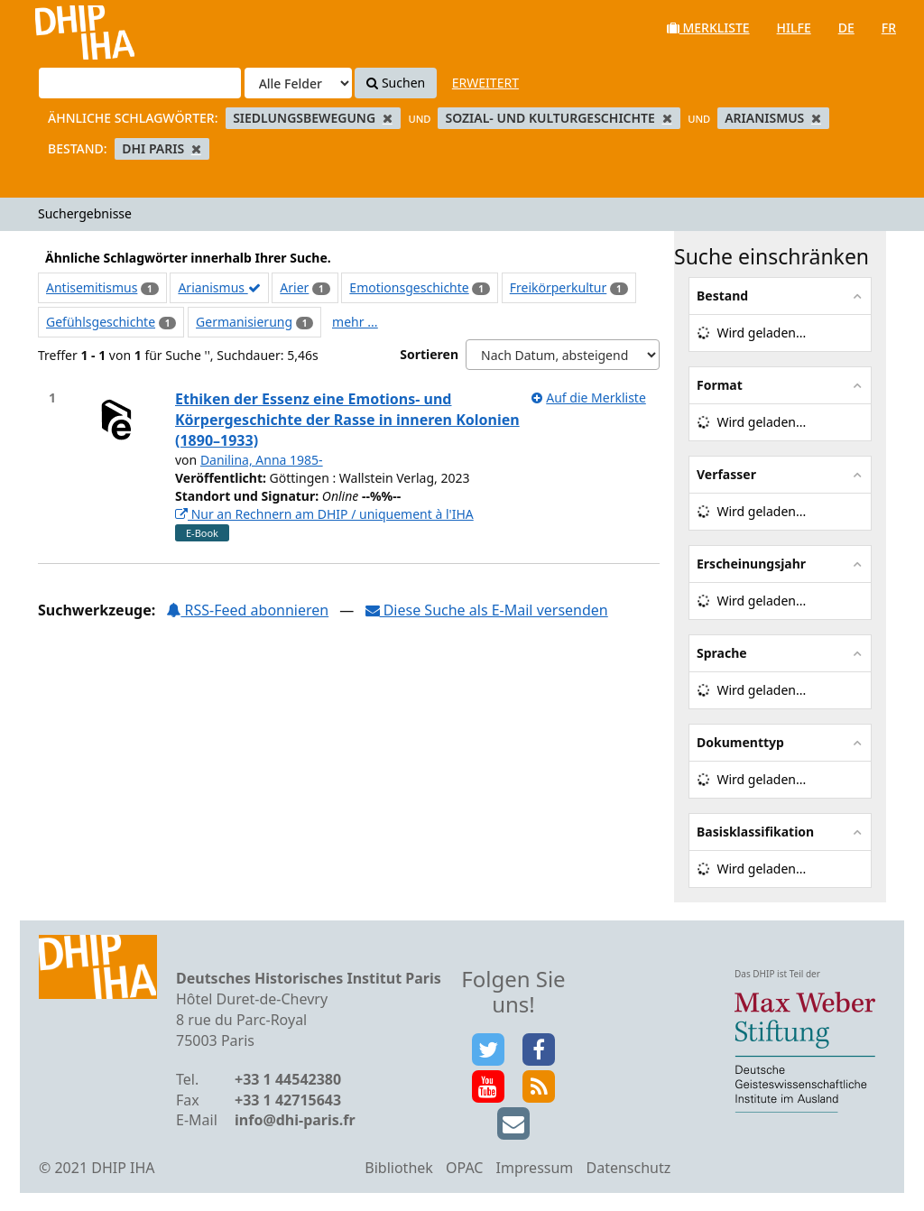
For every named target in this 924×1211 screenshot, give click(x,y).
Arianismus (219, 287)
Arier (294, 287)
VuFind (62, 27)
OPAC (464, 1168)
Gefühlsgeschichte (100, 321)
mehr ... (354, 321)
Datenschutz (628, 1168)
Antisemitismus (91, 287)
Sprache (722, 652)
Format (720, 384)
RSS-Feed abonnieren (247, 610)
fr (889, 27)
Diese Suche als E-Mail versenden (486, 610)
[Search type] (298, 83)
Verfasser (726, 474)
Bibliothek (399, 1168)
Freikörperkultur (558, 287)
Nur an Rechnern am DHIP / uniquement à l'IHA (324, 513)
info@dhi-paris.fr (295, 1120)
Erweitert (485, 82)
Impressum (535, 1168)
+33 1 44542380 (288, 1079)
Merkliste (708, 27)
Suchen (395, 82)
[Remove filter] (388, 117)
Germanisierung (244, 321)
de (846, 27)
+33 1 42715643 (288, 1100)
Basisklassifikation (755, 831)
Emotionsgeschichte (408, 287)
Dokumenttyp (740, 742)
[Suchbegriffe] (140, 83)
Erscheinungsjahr (751, 563)
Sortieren (429, 354)
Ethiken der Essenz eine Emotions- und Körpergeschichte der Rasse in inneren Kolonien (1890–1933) (347, 419)
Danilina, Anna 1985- (261, 459)
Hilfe (794, 27)
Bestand (722, 295)
